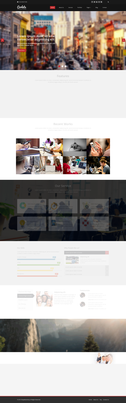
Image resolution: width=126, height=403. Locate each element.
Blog (97, 7)
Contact (105, 7)
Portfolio (79, 7)
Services (70, 7)
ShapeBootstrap (25, 399)
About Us (61, 7)
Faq (101, 399)
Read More (22, 51)
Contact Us (106, 399)
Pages (89, 7)
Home (52, 7)
